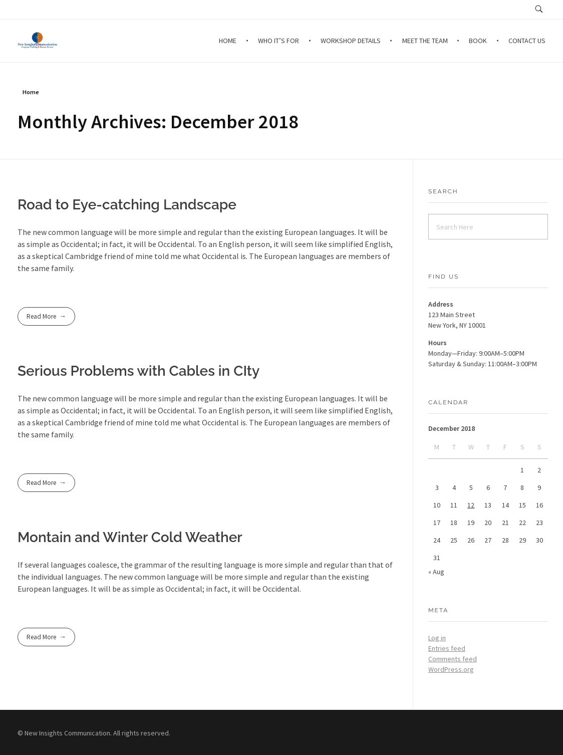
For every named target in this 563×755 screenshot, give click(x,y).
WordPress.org (451, 669)
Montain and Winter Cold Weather (130, 537)
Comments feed (452, 658)
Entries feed (446, 648)
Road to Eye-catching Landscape (127, 204)
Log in (437, 637)
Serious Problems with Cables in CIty (138, 371)
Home (31, 92)
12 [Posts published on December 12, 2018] (470, 505)
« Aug (436, 571)
